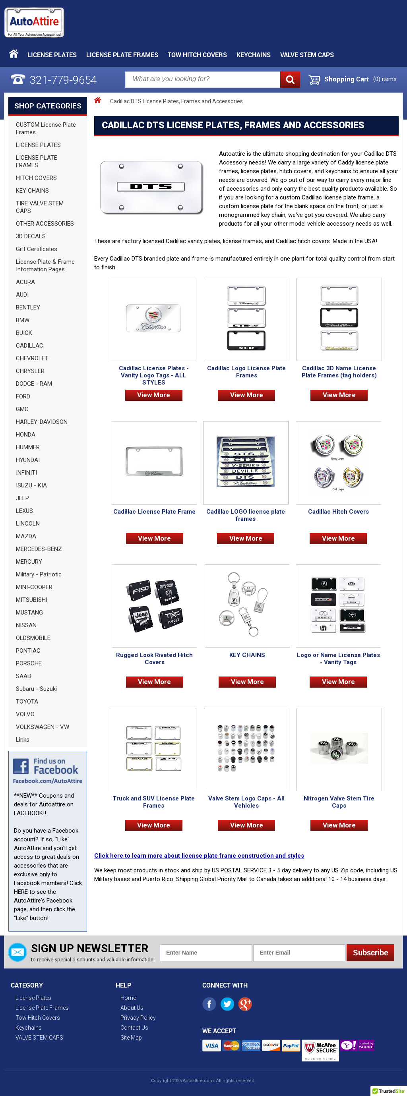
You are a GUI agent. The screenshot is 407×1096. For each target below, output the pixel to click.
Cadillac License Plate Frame (154, 511)
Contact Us (134, 1027)
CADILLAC (29, 345)
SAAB (23, 676)
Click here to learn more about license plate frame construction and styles (199, 855)
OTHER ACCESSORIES (45, 223)
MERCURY (29, 561)
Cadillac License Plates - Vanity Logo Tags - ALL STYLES (154, 375)
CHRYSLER (30, 371)
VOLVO (25, 714)
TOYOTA (27, 701)
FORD (23, 396)
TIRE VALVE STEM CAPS (40, 207)
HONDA (25, 434)
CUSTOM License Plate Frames (46, 128)
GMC (22, 409)
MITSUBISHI (31, 599)
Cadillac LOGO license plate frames (245, 515)
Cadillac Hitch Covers (338, 511)
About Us (131, 1008)
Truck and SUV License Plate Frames (153, 802)
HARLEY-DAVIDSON (42, 421)
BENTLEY (28, 307)
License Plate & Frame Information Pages (45, 265)
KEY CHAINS (32, 190)
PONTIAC (28, 650)
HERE (21, 891)
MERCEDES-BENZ (39, 549)
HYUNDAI (28, 460)
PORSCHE (29, 663)
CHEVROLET (32, 358)
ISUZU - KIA (31, 485)
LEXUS (24, 510)
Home (128, 998)
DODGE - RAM (34, 383)
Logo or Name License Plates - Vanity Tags (338, 658)
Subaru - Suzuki (36, 688)
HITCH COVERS (36, 178)
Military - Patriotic (39, 574)
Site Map (131, 1037)
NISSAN (26, 625)
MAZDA (26, 536)
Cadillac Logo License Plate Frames (246, 372)
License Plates (52, 54)
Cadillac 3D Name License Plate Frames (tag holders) (339, 372)
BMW (22, 320)
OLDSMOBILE (33, 638)
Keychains (253, 54)
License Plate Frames (122, 54)
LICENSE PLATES (38, 145)
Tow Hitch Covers (197, 54)
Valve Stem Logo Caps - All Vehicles (246, 802)
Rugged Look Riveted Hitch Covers (154, 658)
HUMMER (28, 447)
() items (385, 79)
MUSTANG (29, 612)
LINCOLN (28, 523)
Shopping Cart (346, 79)
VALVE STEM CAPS (307, 54)
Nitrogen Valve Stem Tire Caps (339, 802)
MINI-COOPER (34, 587)
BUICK (24, 332)
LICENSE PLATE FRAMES (36, 161)
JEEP (22, 498)
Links (22, 739)
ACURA (25, 282)
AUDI (22, 294)
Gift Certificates (36, 249)
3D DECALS (31, 236)
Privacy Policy (138, 1018)
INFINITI (26, 472)
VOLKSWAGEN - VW (42, 727)
